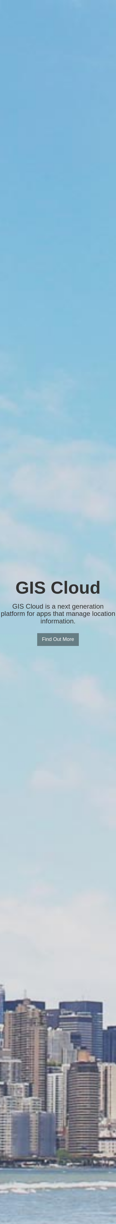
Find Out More (58, 639)
